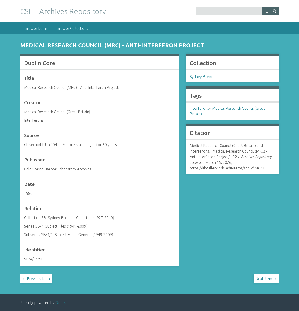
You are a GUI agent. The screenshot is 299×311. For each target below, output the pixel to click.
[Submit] (274, 11)
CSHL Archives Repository (63, 11)
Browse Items (35, 28)
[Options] (266, 11)
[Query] (237, 11)
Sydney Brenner (203, 77)
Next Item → (266, 279)
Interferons (199, 108)
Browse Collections (72, 28)
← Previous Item (36, 279)
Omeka (61, 302)
